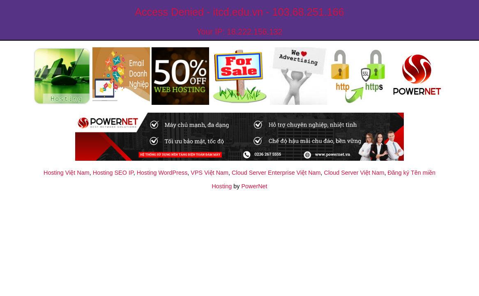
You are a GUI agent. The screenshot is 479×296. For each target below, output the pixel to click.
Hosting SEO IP (113, 172)
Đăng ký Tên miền (411, 172)
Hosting (222, 186)
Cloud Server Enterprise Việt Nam (276, 172)
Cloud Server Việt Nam (354, 172)
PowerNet (254, 186)
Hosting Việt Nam (67, 172)
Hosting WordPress (162, 172)
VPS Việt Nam (209, 172)
